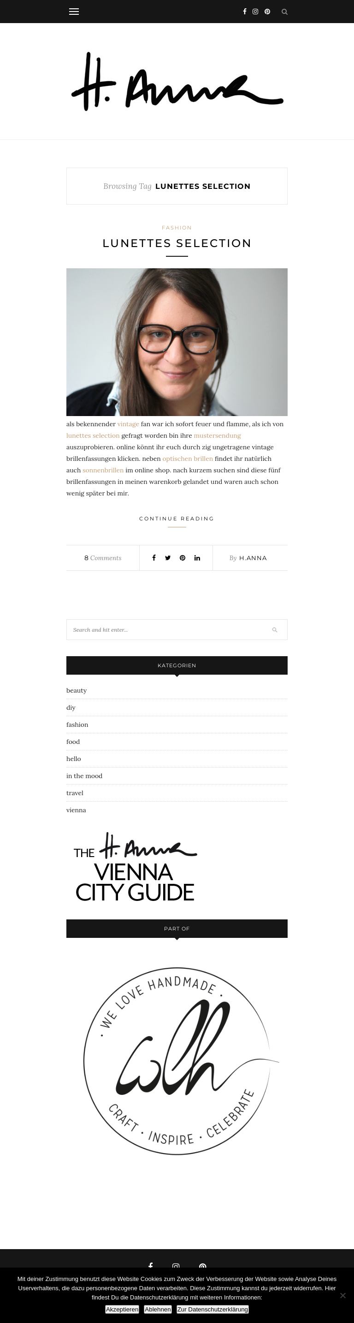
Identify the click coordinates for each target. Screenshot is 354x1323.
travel (74, 793)
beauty (76, 690)
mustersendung (217, 435)
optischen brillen (187, 458)
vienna (76, 810)
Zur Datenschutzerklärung (212, 1309)
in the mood (84, 776)
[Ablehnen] (342, 1295)
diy (71, 707)
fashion (177, 227)
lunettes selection (177, 243)
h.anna (253, 558)
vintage (128, 424)
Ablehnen (158, 1309)
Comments (102, 558)
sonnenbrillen (103, 470)
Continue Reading (177, 521)
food (73, 741)
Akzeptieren (122, 1309)
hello (73, 759)
